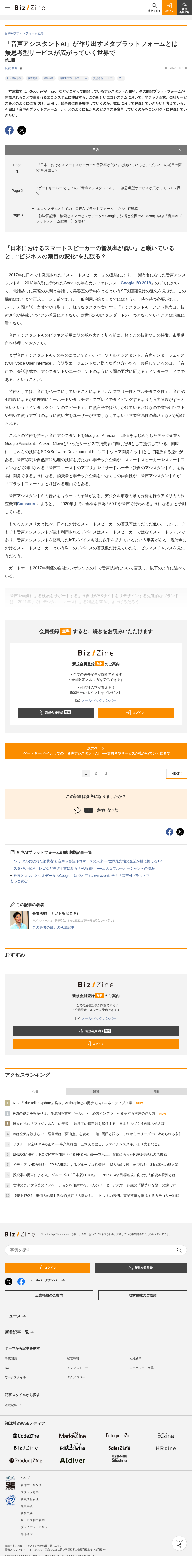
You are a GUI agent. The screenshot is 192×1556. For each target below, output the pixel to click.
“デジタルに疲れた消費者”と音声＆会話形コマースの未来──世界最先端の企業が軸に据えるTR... (89, 861)
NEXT (178, 773)
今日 (35, 1091)
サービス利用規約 (33, 1520)
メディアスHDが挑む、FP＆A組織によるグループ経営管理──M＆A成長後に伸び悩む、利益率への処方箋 (95, 1165)
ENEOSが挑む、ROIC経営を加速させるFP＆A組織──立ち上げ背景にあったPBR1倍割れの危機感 (90, 1154)
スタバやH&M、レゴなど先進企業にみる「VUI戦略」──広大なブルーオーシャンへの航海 (84, 868)
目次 (137, 149)
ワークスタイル (15, 1377)
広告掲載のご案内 (49, 1295)
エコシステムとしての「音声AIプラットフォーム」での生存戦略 (87, 209)
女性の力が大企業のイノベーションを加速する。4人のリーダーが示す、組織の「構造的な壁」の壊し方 (94, 1185)
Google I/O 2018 (136, 283)
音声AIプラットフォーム (73, 78)
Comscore (26, 504)
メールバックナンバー (96, 700)
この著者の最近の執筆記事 (53, 927)
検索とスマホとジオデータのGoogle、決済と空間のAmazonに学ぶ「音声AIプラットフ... (83, 876)
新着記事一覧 (20, 1332)
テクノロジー (76, 1377)
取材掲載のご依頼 (143, 1295)
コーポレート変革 (142, 1368)
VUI (121, 78)
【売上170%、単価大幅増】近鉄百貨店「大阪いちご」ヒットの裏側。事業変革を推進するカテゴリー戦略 (96, 1196)
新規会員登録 (55, 712)
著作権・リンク (31, 1485)
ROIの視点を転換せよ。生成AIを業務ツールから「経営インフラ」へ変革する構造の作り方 (84, 1113)
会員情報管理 (30, 1499)
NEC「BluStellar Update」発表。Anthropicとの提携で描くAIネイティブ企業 (72, 1103)
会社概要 (27, 1513)
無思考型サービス (103, 78)
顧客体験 (49, 78)
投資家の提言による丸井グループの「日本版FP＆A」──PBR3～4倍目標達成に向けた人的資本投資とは (94, 1175)
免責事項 (27, 1506)
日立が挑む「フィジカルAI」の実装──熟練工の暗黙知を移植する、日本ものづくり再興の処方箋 (89, 1124)
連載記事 (14, 1405)
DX (7, 1368)
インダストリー (77, 1368)
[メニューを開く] (7, 7)
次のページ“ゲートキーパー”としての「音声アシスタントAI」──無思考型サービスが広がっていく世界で (96, 750)
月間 (157, 1091)
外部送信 (27, 1534)
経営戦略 (73, 1358)
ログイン (135, 712)
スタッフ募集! (30, 1492)
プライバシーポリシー (36, 1527)
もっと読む (19, 881)
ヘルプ (25, 1478)
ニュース (16, 1316)
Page (17, 191)
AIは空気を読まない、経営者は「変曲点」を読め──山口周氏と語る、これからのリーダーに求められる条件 (97, 1134)
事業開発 (33, 78)
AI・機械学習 (14, 78)
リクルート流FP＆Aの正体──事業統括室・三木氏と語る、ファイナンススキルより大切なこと (87, 1144)
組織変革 (136, 1358)
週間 (96, 1091)
